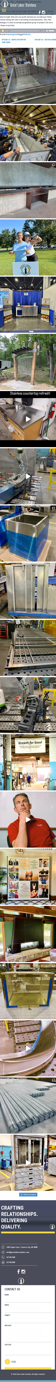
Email (7, 1305)
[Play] (3, 31)
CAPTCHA (8, 1344)
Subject (7, 1315)
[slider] (25, 30)
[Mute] (47, 31)
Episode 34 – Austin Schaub (45, 39)
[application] (28, 31)
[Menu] (4, 10)
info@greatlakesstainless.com (17, 1252)
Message (8, 1325)
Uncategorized (12, 34)
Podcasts (27, 34)
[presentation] (21, 1350)
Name (7, 1295)
